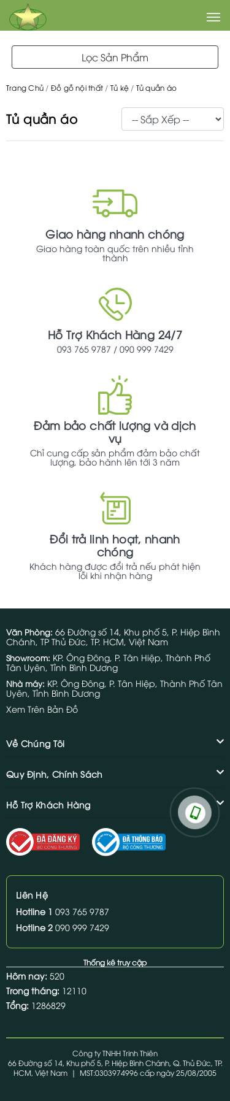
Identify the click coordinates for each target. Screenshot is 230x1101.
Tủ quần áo (156, 87)
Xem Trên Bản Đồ (42, 709)
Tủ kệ (119, 87)
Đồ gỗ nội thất (77, 87)
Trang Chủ (25, 87)
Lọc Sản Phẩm (115, 57)
